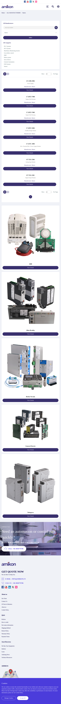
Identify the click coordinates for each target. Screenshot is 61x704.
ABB (30, 264)
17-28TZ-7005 (30, 112)
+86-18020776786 (18, 583)
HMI (5, 55)
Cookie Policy (5, 610)
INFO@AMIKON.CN (19, 579)
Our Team (4, 598)
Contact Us (4, 601)
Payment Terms (5, 636)
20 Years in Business (7, 604)
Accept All (22, 698)
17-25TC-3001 (30, 144)
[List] (4, 74)
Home (3, 12)
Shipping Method (6, 628)
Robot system (7, 57)
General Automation (9, 62)
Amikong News (6, 654)
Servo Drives (7, 59)
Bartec (24, 12)
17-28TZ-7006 (30, 97)
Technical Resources (7, 657)
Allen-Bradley (30, 330)
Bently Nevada (30, 396)
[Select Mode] (49, 73)
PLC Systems (7, 46)
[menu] (47, 6)
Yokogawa (30, 512)
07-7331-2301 (30, 175)
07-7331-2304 (30, 159)
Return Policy (5, 631)
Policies (4, 619)
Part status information (7, 625)
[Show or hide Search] (53, 7)
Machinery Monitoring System (12, 50)
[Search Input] (29, 27)
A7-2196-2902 (30, 81)
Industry (4, 649)
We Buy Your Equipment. (8, 646)
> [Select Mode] (49, 192)
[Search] (56, 27)
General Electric (30, 446)
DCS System (7, 48)
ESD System (7, 64)
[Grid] (8, 74)
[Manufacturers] (58, 6)
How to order (5, 622)
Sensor (5, 66)
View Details (29, 90)
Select (30, 37)
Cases (3, 651)
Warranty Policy (6, 633)
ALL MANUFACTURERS (14, 12)
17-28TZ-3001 (30, 128)
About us (4, 607)
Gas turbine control (9, 53)
